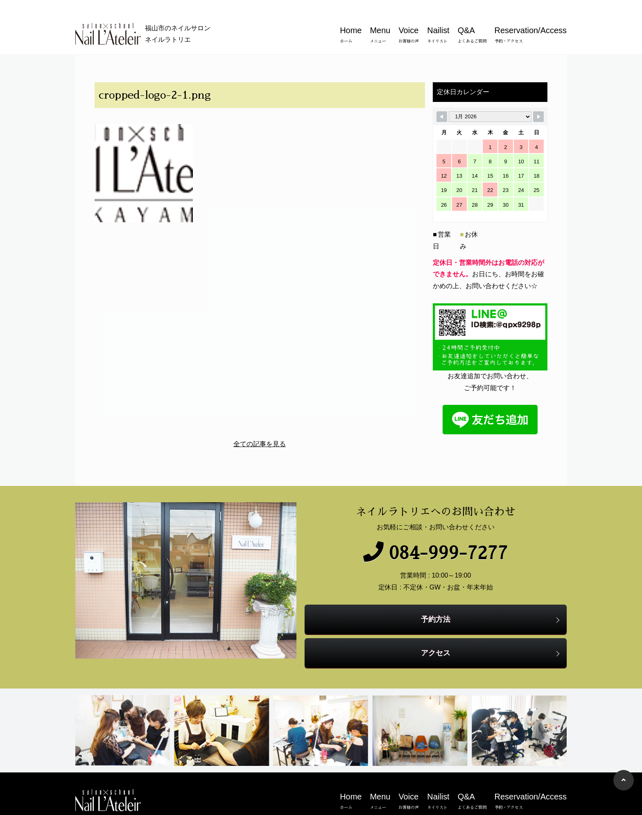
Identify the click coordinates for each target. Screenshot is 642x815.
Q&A (472, 21)
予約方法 (437, 603)
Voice (408, 21)
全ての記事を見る (257, 442)
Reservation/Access (531, 21)
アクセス (437, 637)
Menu (380, 21)
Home (351, 21)
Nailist (438, 21)
